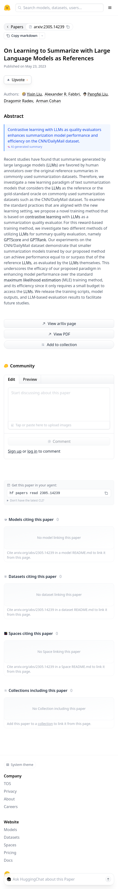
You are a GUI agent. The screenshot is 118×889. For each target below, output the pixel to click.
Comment (59, 441)
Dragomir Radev (18, 100)
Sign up (15, 451)
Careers (11, 806)
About (9, 799)
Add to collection (59, 344)
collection (45, 723)
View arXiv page (58, 323)
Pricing (10, 852)
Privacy (10, 791)
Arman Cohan (48, 100)
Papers (14, 26)
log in (32, 451)
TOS (7, 783)
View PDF (58, 334)
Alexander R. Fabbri (62, 94)
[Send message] (108, 879)
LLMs (52, 165)
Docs (8, 860)
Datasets (12, 837)
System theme (19, 764)
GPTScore (12, 239)
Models (10, 829)
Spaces (10, 845)
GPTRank (38, 239)
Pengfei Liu (98, 94)
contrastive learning (43, 216)
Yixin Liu (34, 94)
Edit (11, 379)
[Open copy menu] (42, 35)
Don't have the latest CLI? (27, 500)
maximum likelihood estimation (32, 280)
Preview (30, 379)
